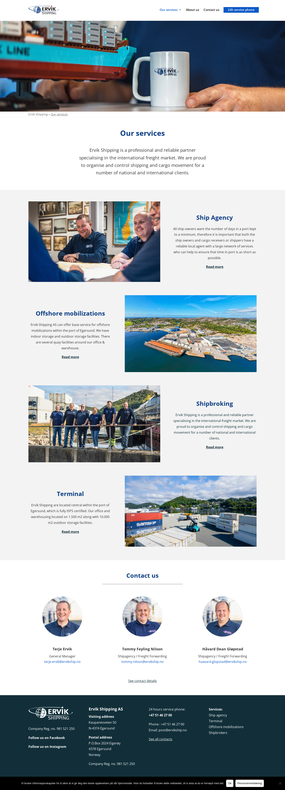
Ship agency (218, 715)
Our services (169, 10)
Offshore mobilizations (226, 727)
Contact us (211, 10)
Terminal (215, 721)
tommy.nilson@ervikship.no (142, 661)
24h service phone (241, 10)
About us (192, 10)
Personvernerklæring (249, 783)
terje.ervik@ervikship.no (62, 661)
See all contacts (160, 739)
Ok (230, 783)
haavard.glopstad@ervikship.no (223, 661)
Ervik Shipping (38, 114)
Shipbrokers (218, 732)
